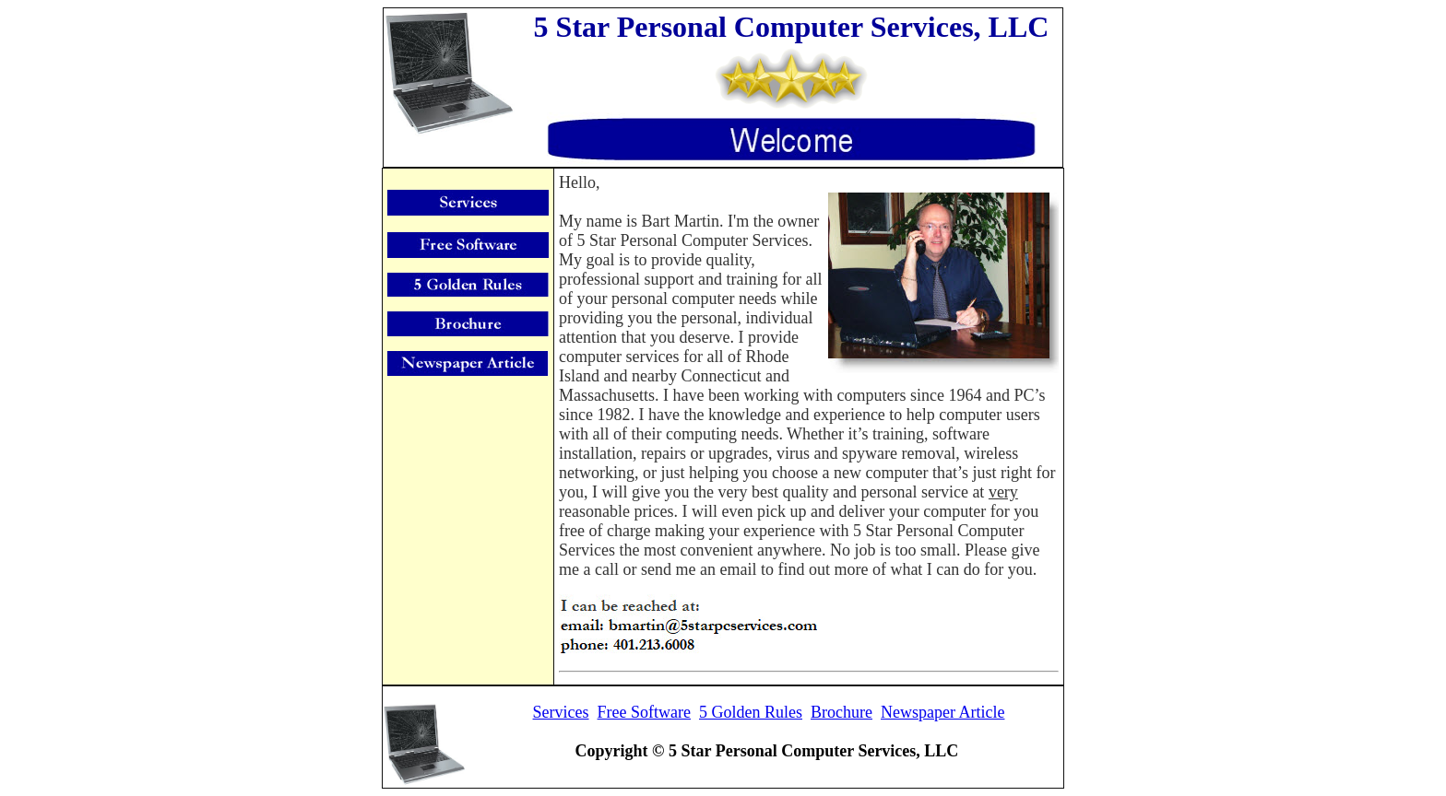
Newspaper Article (942, 712)
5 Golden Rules (750, 712)
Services (561, 712)
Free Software (644, 712)
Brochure (841, 712)
